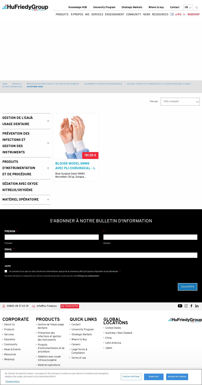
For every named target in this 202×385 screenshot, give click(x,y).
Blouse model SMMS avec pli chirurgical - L (75, 166)
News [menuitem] (146, 14)
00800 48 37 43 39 (18, 306)
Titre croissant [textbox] (171, 101)
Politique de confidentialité (88, 276)
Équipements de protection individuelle (103, 84)
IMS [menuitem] (87, 14)
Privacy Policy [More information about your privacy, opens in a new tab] (12, 382)
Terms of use (78, 358)
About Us (9, 324)
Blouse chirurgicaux (12, 87)
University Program (104, 7)
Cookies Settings (131, 377)
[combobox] (180, 101)
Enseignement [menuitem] (114, 14)
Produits (62, 14)
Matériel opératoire (49, 365)
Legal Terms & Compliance (79, 351)
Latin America (113, 343)
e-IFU (178, 14)
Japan (108, 348)
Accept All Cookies (177, 377)
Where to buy (156, 7)
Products (17, 84)
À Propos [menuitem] (77, 14)
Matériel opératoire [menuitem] (20, 200)
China (108, 338)
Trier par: (154, 101)
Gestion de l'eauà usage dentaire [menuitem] (17, 121)
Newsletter (71, 306)
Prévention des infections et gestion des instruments (49, 337)
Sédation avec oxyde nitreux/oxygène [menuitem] (20, 187)
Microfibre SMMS (35, 87)
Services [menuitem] (97, 14)
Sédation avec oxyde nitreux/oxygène (49, 358)
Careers (75, 344)
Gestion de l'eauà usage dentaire (51, 326)
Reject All (154, 377)
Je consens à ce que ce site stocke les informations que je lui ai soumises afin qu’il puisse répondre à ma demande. (64, 271)
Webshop (194, 14)
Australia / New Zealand (118, 333)
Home (4, 84)
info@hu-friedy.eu (47, 306)
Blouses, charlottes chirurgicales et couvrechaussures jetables (159, 84)
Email (9, 249)
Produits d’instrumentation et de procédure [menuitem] (18, 168)
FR (188, 8)
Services (9, 334)
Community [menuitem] (133, 14)
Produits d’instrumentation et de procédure (51, 348)
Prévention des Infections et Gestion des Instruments (53, 84)
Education (9, 339)
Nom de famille (150, 231)
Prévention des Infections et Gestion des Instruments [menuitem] (15, 143)
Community (10, 344)
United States (113, 328)
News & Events (12, 349)
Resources (10, 354)
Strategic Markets (132, 7)
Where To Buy (79, 339)
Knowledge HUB (78, 7)
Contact (174, 7)
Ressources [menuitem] (160, 14)
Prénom (10, 231)
